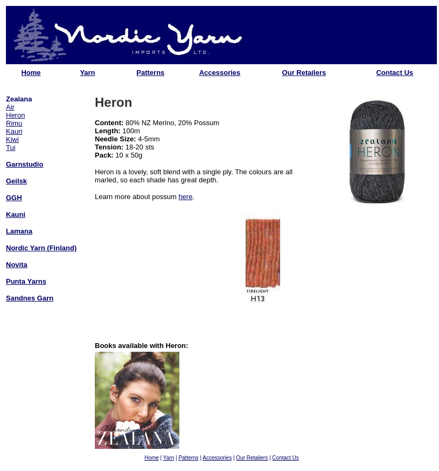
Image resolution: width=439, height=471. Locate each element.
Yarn (87, 73)
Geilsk (16, 181)
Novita (16, 265)
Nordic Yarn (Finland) (41, 248)
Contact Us (394, 73)
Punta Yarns (26, 281)
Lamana (19, 231)
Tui (11, 148)
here (185, 197)
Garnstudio (24, 164)
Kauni (15, 214)
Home (30, 73)
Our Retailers (304, 73)
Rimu (14, 123)
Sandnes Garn (29, 298)
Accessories (220, 73)
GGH (14, 198)
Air (10, 107)
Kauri (14, 131)
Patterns (150, 73)
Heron (15, 115)
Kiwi (12, 139)
